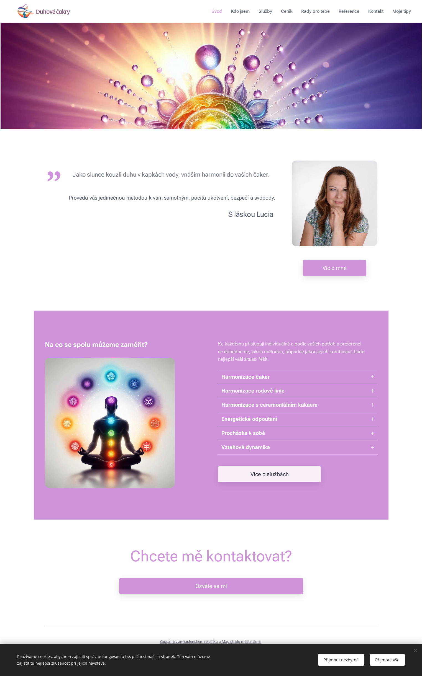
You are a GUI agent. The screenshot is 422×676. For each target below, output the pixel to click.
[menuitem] (223, 11)
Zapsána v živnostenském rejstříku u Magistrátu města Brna (210, 641)
